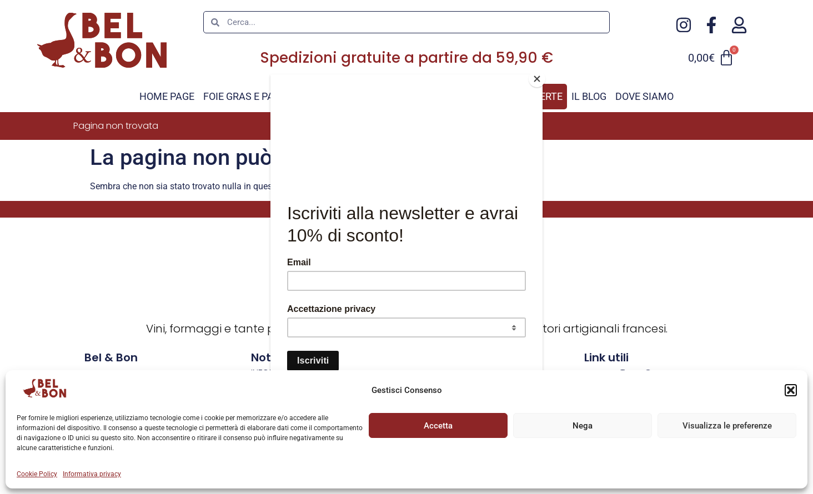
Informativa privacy (92, 474)
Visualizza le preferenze (727, 426)
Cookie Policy (37, 474)
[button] (790, 390)
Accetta (438, 426)
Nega (583, 426)
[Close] (539, 77)
